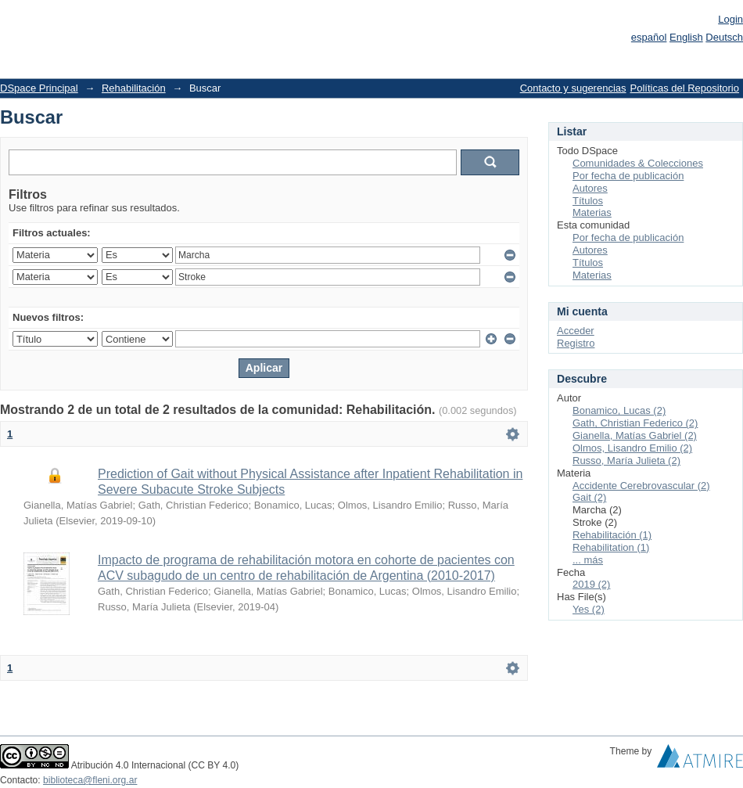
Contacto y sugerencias (573, 88)
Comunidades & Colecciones (638, 163)
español (649, 37)
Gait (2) (589, 497)
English (686, 37)
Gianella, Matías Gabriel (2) (635, 435)
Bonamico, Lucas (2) (619, 410)
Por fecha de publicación (628, 176)
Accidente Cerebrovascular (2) (641, 485)
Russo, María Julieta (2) (626, 460)
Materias (592, 212)
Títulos (588, 201)
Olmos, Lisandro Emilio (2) (632, 448)
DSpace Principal (39, 88)
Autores (590, 188)
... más (588, 560)
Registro (575, 343)
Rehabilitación (134, 88)
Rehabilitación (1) (612, 535)
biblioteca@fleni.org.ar (90, 780)
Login (730, 19)
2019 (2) (591, 584)
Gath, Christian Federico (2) (635, 423)
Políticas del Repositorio (684, 88)
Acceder (575, 330)
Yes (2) (589, 609)
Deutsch (724, 37)
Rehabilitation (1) (611, 547)
